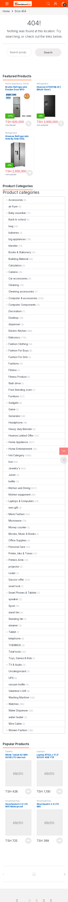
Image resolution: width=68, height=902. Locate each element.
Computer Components (19, 304)
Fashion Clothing (15, 343)
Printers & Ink (13, 559)
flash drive (12, 383)
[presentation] (64, 874)
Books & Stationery (17, 252)
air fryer (10, 206)
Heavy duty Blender (17, 429)
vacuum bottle (14, 684)
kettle (9, 481)
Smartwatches (12, 801)
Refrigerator (42, 83)
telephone (12, 638)
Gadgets (10, 402)
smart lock (11, 586)
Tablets (9, 751)
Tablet (9, 631)
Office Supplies (14, 540)
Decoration (12, 311)
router (9, 573)
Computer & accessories (20, 298)
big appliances (14, 239)
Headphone (13, 422)
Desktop (10, 317)
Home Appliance (13, 83)
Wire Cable (12, 723)
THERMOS (12, 645)
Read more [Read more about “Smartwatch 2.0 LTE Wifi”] (59, 841)
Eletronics (11, 337)
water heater (13, 717)
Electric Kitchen (14, 330)
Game (9, 409)
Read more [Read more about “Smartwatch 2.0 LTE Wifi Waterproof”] (28, 841)
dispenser (11, 324)
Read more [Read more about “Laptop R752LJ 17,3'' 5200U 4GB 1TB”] (59, 791)
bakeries (11, 232)
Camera (10, 271)
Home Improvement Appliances (17, 84)
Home (6, 11)
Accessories (13, 199)
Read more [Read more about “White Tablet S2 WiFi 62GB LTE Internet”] (28, 791)
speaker (10, 599)
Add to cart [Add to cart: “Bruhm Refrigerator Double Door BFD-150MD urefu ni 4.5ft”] (28, 124)
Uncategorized (14, 671)
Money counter (14, 527)
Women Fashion (15, 730)
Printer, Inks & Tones (17, 553)
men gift (10, 507)
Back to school (14, 219)
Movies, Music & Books (19, 533)
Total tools (12, 651)
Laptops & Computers (18, 501)
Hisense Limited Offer (18, 435)
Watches (11, 703)
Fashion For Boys (16, 350)
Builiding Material (15, 258)
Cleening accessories (18, 291)
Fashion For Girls (15, 357)
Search (48, 4)
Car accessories (15, 278)
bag (8, 226)
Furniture (11, 396)
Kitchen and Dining (16, 488)
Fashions (11, 363)
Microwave (12, 520)
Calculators (12, 265)
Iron (8, 461)
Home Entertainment (17, 448)
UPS (8, 677)
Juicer (9, 474)
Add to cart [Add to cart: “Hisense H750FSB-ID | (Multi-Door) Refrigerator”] (61, 124)
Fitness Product (15, 376)
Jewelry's (11, 468)
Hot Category (13, 455)
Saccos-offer (13, 579)
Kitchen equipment (16, 494)
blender (10, 245)
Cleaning (11, 284)
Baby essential (14, 212)
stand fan (11, 612)
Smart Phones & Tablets (19, 592)
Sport (9, 605)
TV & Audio (12, 664)
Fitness (10, 370)
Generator (11, 416)
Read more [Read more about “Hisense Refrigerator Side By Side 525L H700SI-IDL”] (29, 173)
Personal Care (14, 546)
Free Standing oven (17, 389)
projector (11, 566)
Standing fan (13, 618)
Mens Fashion (14, 514)
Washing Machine (16, 697)
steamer (10, 625)
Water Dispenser (15, 710)
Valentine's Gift (14, 690)
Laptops (41, 751)
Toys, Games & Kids (17, 658)
